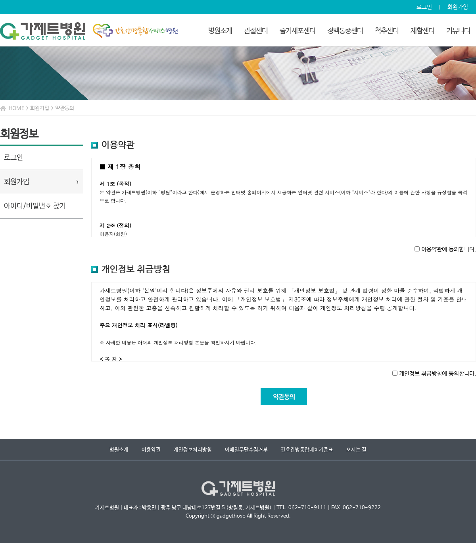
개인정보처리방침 (193, 450)
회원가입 (457, 7)
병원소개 (220, 31)
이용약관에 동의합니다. (448, 249)
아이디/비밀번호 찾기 (35, 206)
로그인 (424, 7)
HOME (16, 108)
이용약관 (151, 450)
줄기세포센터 (297, 31)
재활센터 (422, 31)
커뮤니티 (458, 31)
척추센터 (387, 31)
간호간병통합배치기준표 (307, 450)
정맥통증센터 (345, 31)
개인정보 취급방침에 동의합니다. (437, 373)
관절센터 (256, 31)
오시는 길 (356, 450)
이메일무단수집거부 (246, 450)
